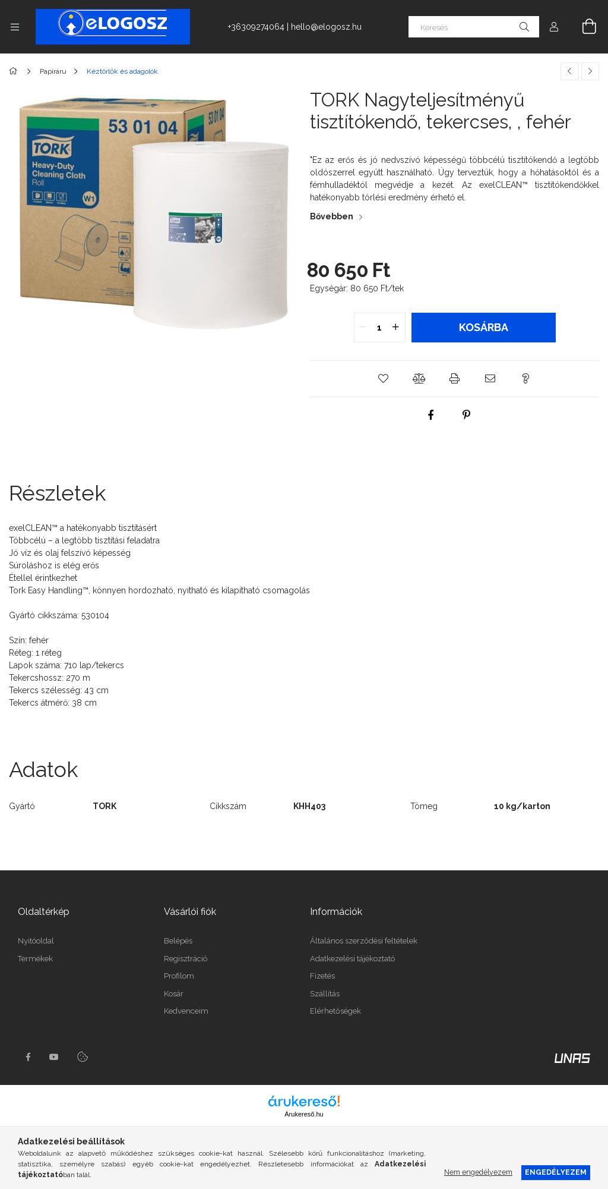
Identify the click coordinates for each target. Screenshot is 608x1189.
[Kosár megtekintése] (582, 26)
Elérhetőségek (335, 1010)
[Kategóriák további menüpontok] (15, 26)
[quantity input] (379, 327)
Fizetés (322, 975)
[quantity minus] (363, 327)
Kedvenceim (186, 1010)
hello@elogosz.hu (326, 27)
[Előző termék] (569, 71)
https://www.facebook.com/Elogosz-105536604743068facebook (28, 1057)
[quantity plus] (396, 327)
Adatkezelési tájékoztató (352, 958)
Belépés (178, 940)
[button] (383, 379)
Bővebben (331, 216)
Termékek (35, 958)
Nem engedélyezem (478, 1172)
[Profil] (554, 26)
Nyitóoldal (36, 940)
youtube (54, 1057)
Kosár (173, 993)
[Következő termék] (590, 71)
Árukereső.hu (303, 1114)
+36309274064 (256, 27)
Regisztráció (185, 958)
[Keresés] (473, 26)
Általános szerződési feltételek (363, 940)
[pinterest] (466, 415)
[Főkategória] (15, 71)
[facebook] (430, 415)
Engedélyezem (556, 1172)
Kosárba (483, 327)
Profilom (179, 975)
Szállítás (325, 993)
